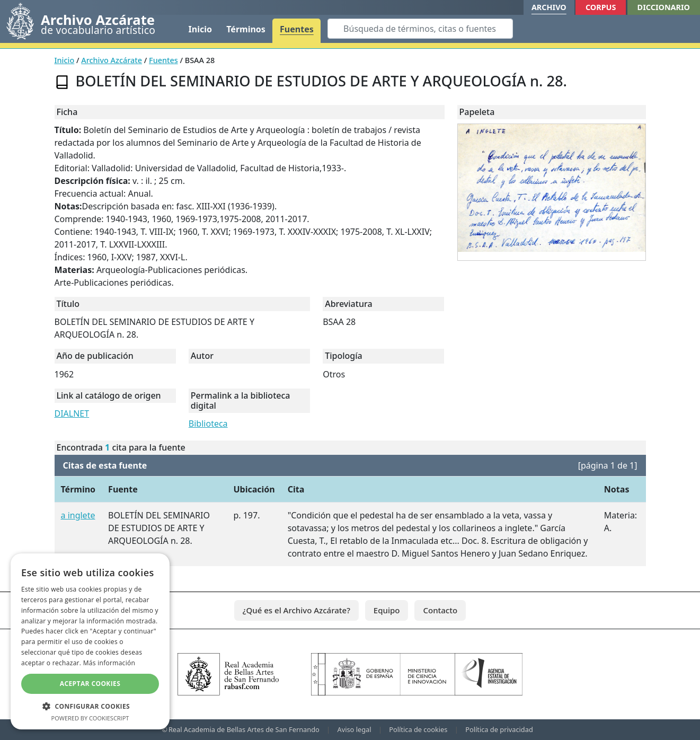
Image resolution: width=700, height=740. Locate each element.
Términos (245, 29)
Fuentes (297, 29)
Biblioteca (208, 423)
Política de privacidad (499, 729)
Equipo (387, 610)
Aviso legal (354, 729)
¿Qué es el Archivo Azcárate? (296, 610)
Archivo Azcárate (111, 60)
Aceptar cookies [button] (90, 683)
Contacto (440, 610)
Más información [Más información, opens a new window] (109, 662)
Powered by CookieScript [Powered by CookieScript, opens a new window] (90, 718)
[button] (90, 706)
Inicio (200, 29)
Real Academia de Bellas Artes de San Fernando (244, 729)
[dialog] (90, 641)
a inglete (78, 515)
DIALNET (72, 413)
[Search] (420, 29)
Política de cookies (418, 729)
